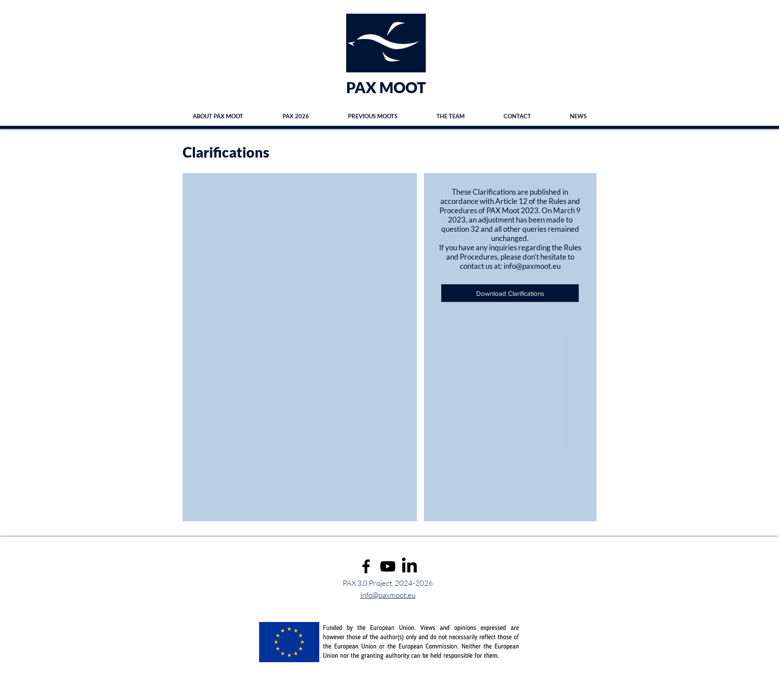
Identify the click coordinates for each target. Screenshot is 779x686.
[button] (372, 116)
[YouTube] (387, 566)
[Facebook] (366, 566)
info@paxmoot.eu (532, 266)
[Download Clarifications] (510, 293)
